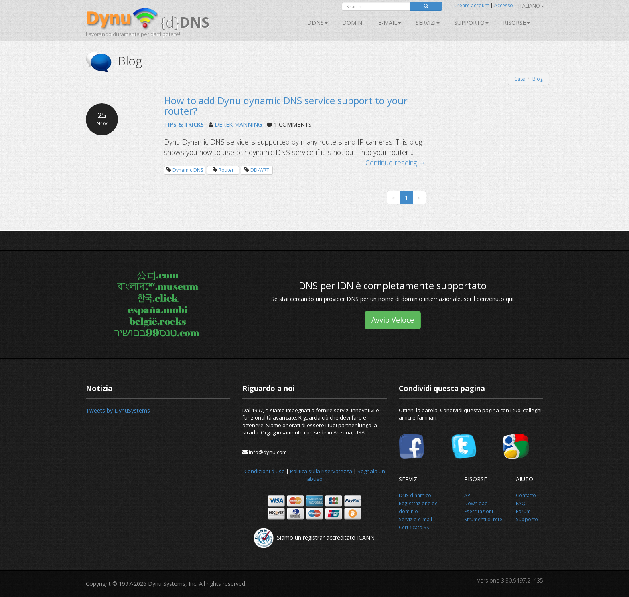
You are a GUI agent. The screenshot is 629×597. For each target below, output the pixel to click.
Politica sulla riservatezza (321, 471)
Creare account (471, 5)
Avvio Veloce (392, 320)
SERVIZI (428, 22)
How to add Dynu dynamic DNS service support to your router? (286, 105)
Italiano (531, 5)
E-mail (389, 22)
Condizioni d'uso (264, 471)
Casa (520, 78)
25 (102, 118)
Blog (537, 78)
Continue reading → (395, 162)
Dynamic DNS (187, 170)
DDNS (317, 22)
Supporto (471, 22)
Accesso (503, 5)
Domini (353, 22)
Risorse (516, 22)
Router (226, 170)
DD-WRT (259, 170)
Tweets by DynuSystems (118, 410)
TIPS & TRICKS (184, 124)
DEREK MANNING (238, 124)
